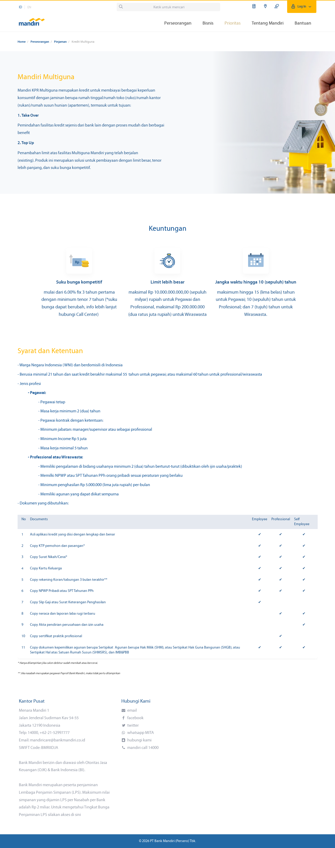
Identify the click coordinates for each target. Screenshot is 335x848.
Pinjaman (60, 41)
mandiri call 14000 (142, 748)
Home (22, 41)
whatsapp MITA (140, 733)
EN (29, 7)
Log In (301, 6)
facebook (135, 718)
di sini (76, 815)
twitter (132, 726)
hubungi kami (139, 740)
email (131, 711)
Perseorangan (40, 41)
